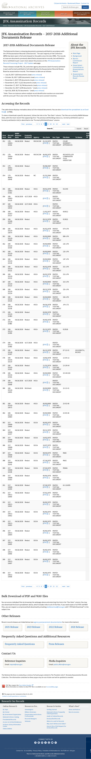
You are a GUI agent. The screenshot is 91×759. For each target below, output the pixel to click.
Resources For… (31, 706)
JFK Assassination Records (32, 26)
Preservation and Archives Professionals (33, 715)
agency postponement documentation (48, 622)
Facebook (35, 742)
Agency (36, 137)
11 (54, 124)
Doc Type (56, 137)
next (63, 124)
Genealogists (29, 709)
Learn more (72, 755)
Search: (50, 128)
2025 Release (11, 627)
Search (85, 7)
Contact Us (85, 3)
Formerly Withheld (28, 136)
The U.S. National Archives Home (23, 5)
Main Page (76, 53)
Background (77, 56)
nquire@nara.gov (16, 664)
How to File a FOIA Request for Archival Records (56, 727)
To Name (78, 137)
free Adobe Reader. (26, 685)
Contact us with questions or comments (14, 696)
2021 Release (77, 627)
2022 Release (55, 627)
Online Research (10, 706)
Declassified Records (53, 719)
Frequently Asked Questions (20, 644)
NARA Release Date (18, 135)
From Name (88, 135)
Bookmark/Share (74, 3)
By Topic (5, 709)
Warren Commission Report (77, 60)
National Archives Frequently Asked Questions (56, 713)
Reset (86, 129)
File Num (66, 137)
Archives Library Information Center (12, 725)
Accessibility (28, 751)
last (68, 124)
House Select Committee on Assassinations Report (78, 68)
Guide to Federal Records (55, 716)
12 (57, 124)
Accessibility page (52, 687)
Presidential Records (9, 719)
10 (51, 124)
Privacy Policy (37, 751)
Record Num (10, 136)
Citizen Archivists (60, 3)
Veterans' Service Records (27, 14)
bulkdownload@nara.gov (56, 607)
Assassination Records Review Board (78, 76)
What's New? (74, 706)
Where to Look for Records (55, 721)
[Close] (88, 739)
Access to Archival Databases (12, 722)
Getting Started (52, 709)
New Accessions (74, 712)
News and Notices (74, 709)
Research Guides (54, 706)
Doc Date (46, 137)
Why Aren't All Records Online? (56, 724)
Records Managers (31, 719)
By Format (6, 712)
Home (5, 26)
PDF (44, 143)
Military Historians (30, 712)
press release (36, 75)
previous (29, 124)
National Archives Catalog (11, 717)
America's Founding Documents (82, 14)
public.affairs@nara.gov (62, 664)
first (23, 124)
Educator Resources (45, 14)
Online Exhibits (7, 729)
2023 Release (33, 627)
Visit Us (64, 14)
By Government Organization (12, 714)
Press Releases (56, 644)
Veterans (28, 721)
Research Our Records (9, 14)
